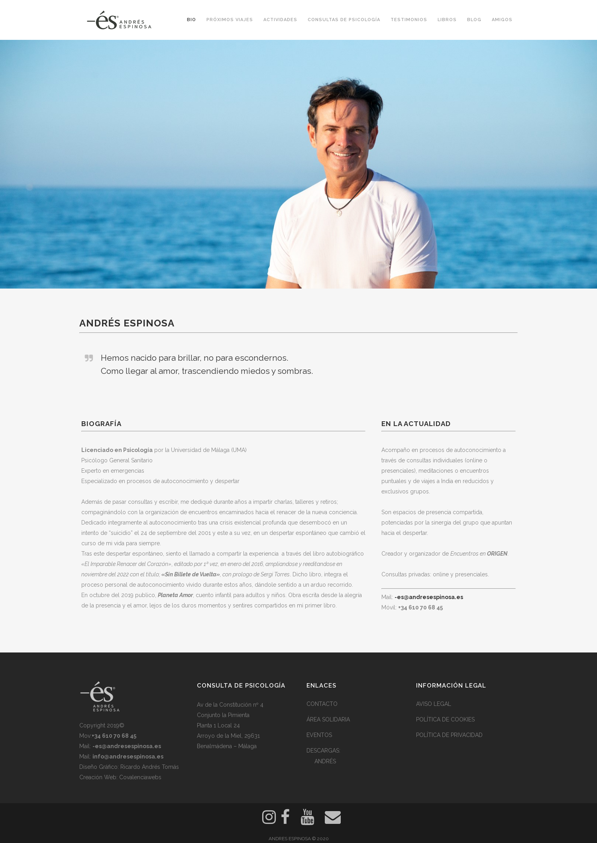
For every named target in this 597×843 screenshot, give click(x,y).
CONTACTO (322, 704)
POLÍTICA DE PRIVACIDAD (449, 735)
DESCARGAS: (323, 750)
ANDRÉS (325, 761)
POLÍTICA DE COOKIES (445, 719)
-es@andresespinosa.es (429, 597)
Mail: (120, 746)
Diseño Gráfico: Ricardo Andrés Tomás (129, 767)
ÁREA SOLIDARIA (328, 719)
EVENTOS (319, 735)
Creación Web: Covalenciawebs (120, 777)
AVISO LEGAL (433, 704)
